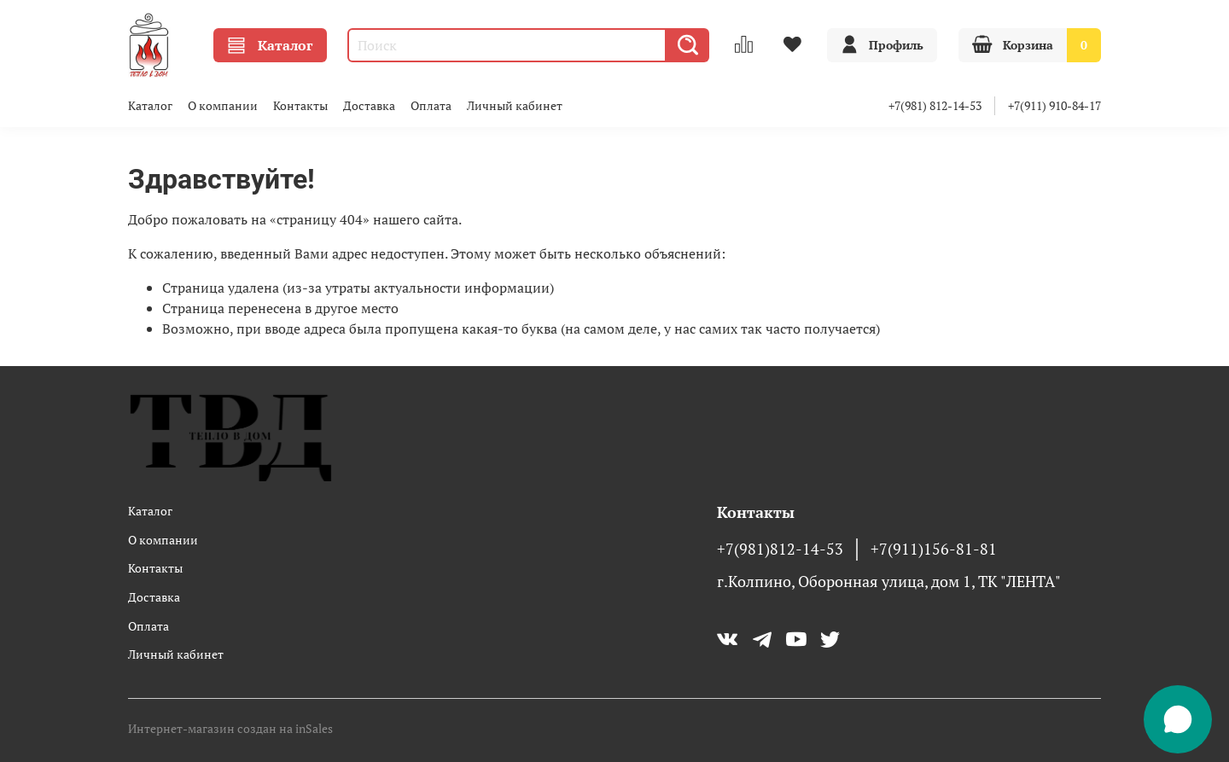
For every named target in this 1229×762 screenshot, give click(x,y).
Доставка (369, 105)
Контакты (300, 105)
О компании (223, 105)
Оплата (431, 105)
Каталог (270, 45)
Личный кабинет (514, 105)
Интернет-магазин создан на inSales (230, 728)
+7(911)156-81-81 (934, 549)
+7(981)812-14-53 (780, 549)
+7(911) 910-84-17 (1054, 105)
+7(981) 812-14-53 (934, 105)
